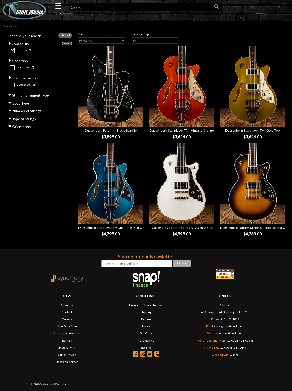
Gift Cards (146, 333)
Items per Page (140, 34)
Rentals (67, 340)
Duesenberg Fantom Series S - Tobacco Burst (252, 227)
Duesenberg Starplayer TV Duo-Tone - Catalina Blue (116, 227)
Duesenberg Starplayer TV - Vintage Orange (181, 130)
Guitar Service (67, 354)
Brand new (25, 67)
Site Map (146, 347)
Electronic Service (67, 361)
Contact (67, 312)
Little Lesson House (67, 333)
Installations (67, 347)
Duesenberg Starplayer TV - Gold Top (252, 130)
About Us (67, 305)
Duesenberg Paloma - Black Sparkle (111, 130)
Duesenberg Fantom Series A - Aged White (182, 227)
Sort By (82, 34)
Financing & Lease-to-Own (146, 305)
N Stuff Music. (45, 383)
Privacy (146, 326)
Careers (67, 319)
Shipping (146, 312)
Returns (146, 319)
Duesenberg (26, 84)
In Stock (24, 50)
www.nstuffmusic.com (229, 333)
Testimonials (146, 340)
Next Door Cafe (67, 326)
